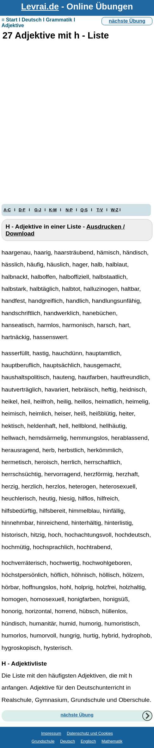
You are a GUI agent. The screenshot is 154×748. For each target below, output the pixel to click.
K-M (53, 209)
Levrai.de (40, 6)
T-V (99, 209)
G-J (37, 209)
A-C (7, 209)
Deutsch (67, 741)
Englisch (88, 741)
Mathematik (112, 741)
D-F (22, 209)
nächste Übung (127, 21)
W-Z (114, 209)
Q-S (84, 209)
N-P (69, 209)
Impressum (51, 733)
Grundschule (43, 741)
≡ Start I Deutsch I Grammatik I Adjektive (38, 22)
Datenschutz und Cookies (90, 733)
